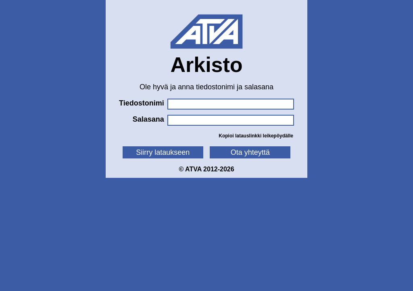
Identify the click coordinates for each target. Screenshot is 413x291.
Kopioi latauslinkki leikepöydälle (256, 136)
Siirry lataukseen (163, 152)
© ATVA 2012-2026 (206, 169)
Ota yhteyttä (250, 152)
